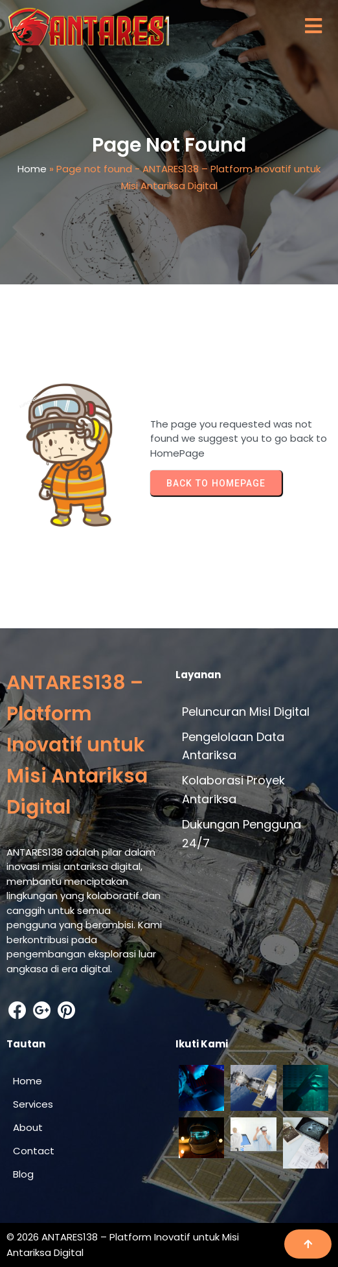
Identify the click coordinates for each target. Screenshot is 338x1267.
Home (32, 169)
